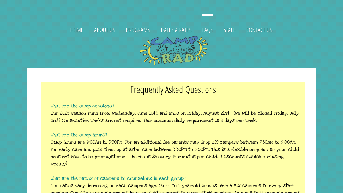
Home (76, 29)
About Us (104, 29)
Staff (229, 29)
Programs (138, 29)
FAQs (207, 29)
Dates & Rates (176, 29)
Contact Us (259, 29)
